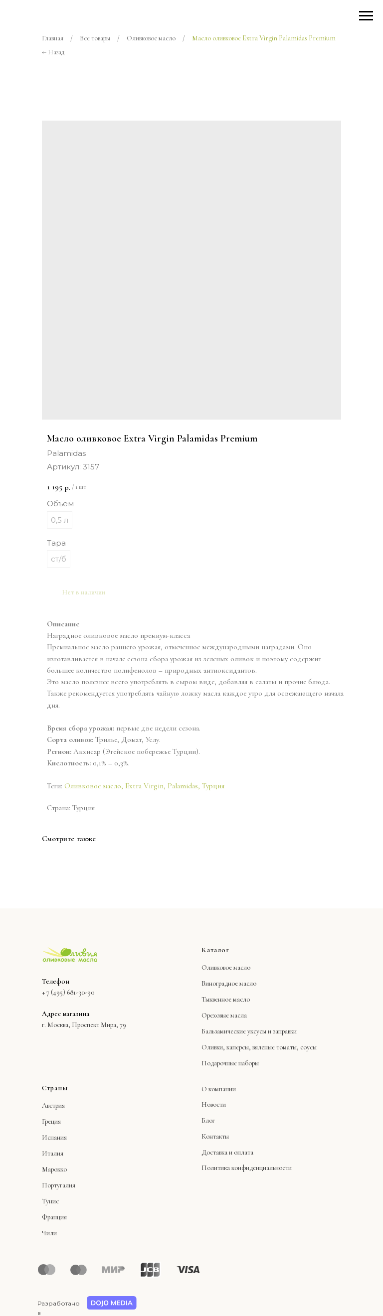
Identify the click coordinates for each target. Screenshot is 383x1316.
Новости (213, 1104)
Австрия (53, 1105)
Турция (213, 785)
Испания (54, 1137)
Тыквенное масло (225, 999)
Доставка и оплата (227, 1152)
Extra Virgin (144, 785)
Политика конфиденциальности (246, 1168)
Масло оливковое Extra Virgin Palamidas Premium (264, 38)
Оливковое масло (151, 38)
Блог (208, 1120)
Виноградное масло (228, 983)
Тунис (50, 1201)
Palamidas (183, 785)
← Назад (53, 52)
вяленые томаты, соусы (284, 1047)
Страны (55, 1088)
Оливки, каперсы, (226, 1047)
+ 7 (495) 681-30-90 (68, 992)
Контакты (215, 1136)
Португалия (58, 1185)
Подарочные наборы (230, 1063)
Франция (54, 1217)
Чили (49, 1233)
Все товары (95, 38)
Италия (52, 1153)
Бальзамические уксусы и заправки (249, 1031)
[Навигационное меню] (366, 16)
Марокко (54, 1169)
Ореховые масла (224, 1015)
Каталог (215, 950)
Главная (52, 38)
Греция (51, 1121)
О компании (218, 1089)
